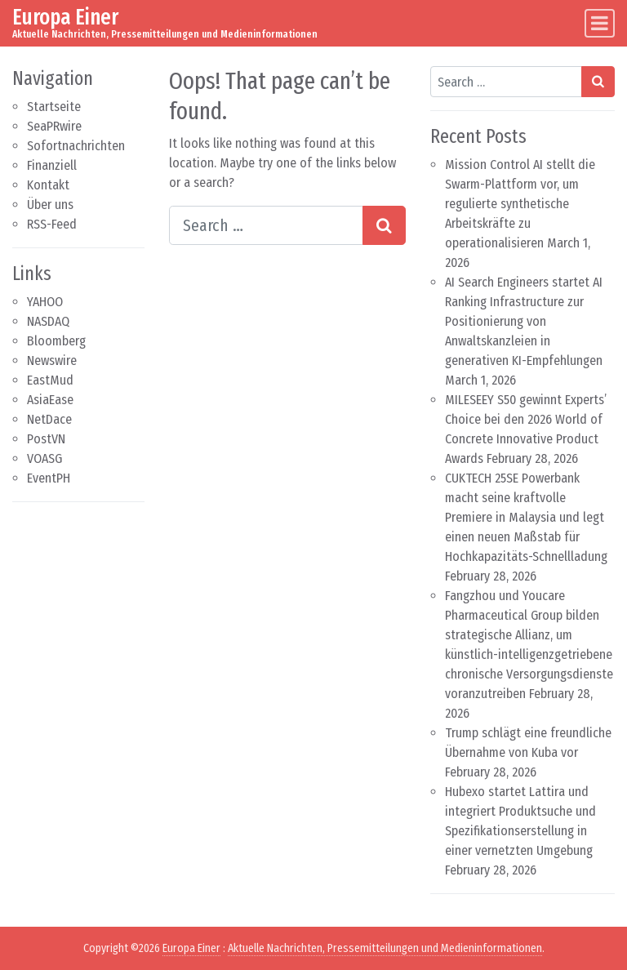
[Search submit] (384, 225)
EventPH (48, 478)
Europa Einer (65, 17)
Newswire (52, 360)
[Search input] (266, 225)
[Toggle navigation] (600, 23)
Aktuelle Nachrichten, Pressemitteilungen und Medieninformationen (385, 948)
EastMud (50, 380)
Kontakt (48, 185)
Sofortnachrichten (76, 146)
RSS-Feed (52, 224)
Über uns (50, 204)
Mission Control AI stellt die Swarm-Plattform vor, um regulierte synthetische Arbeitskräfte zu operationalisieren (520, 204)
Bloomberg (56, 341)
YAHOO (45, 301)
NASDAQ (48, 321)
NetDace (49, 419)
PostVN (46, 439)
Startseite (54, 106)
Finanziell (52, 165)
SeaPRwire (54, 126)
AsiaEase (50, 399)
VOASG (44, 458)
